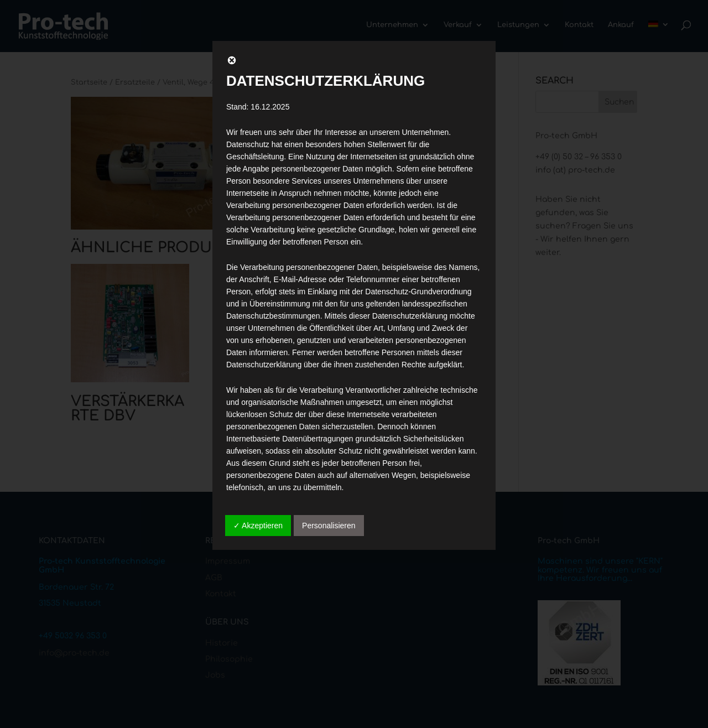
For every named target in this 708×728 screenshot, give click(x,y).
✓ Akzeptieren (258, 525)
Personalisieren (329, 525)
